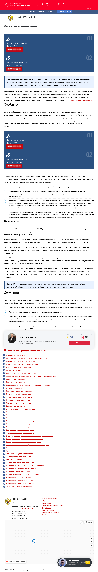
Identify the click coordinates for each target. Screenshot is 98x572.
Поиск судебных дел (64, 12)
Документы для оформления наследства (21, 409)
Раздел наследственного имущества (20, 430)
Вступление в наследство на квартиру (21, 361)
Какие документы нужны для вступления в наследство (27, 358)
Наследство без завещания (16, 448)
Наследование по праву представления (21, 468)
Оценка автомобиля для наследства (20, 462)
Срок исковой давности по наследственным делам (25, 451)
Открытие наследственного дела (19, 397)
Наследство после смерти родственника (22, 364)
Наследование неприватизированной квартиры (24, 439)
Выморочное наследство (15, 406)
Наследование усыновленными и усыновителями (25, 465)
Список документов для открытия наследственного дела (28, 385)
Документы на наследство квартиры (20, 433)
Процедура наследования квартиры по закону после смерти (29, 436)
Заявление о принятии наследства (19, 391)
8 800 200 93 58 (27, 509)
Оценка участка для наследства (18, 457)
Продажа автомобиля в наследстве (19, 394)
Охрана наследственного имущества (20, 427)
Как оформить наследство (16, 370)
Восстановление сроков (15, 379)
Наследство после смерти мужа (18, 415)
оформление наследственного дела (78, 100)
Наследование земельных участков (19, 477)
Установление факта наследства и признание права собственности (32, 376)
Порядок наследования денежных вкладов (22, 474)
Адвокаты (31, 12)
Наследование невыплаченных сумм (20, 483)
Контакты (51, 12)
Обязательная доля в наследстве (18, 367)
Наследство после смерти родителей (20, 418)
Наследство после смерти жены (18, 400)
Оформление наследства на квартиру (20, 421)
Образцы (41, 12)
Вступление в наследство (16, 355)
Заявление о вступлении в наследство (20, 454)
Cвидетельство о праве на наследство (21, 373)
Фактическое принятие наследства (19, 486)
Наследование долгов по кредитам (19, 480)
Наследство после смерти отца (18, 424)
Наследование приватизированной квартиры (23, 442)
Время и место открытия (15, 382)
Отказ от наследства (14, 388)
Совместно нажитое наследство (18, 403)
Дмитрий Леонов (27, 338)
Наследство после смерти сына (18, 471)
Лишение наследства (14, 460)
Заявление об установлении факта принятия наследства (27, 445)
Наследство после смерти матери (19, 412)
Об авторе (80, 343)
